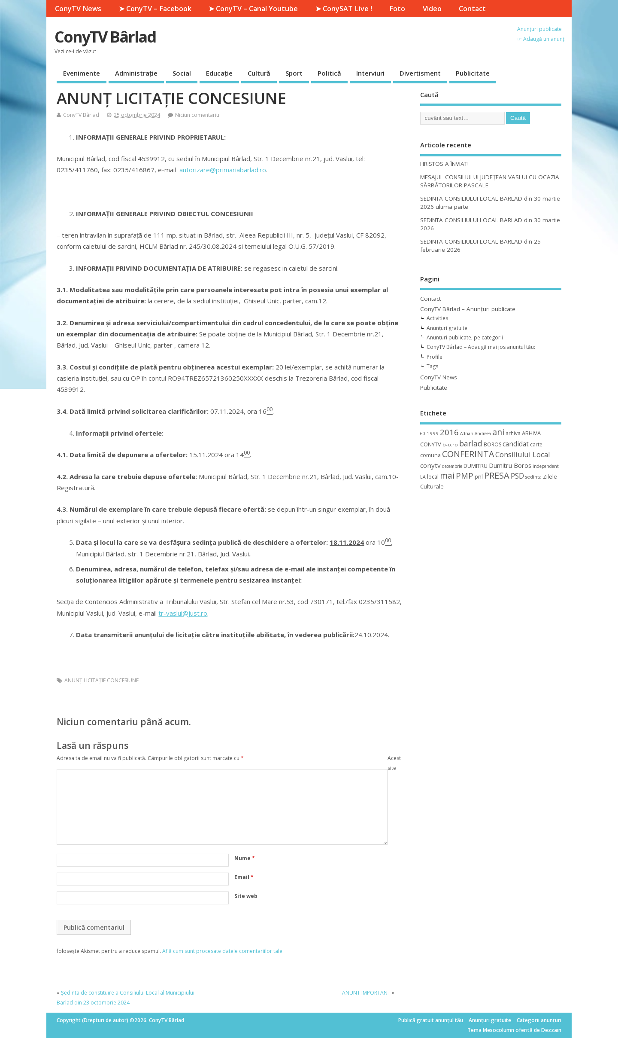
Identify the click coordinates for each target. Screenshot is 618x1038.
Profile (434, 356)
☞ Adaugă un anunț (540, 39)
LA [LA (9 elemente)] (423, 477)
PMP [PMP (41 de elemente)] (464, 475)
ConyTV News (78, 8)
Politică (329, 73)
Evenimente (81, 73)
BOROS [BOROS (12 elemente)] (492, 444)
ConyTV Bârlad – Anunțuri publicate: (468, 309)
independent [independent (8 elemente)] (546, 466)
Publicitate (473, 73)
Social (182, 73)
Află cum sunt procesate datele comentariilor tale (222, 951)
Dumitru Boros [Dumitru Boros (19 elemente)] (510, 465)
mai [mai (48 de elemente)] (447, 475)
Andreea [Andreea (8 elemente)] (483, 433)
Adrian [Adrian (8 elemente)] (466, 433)
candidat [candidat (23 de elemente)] (516, 444)
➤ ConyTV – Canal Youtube (253, 8)
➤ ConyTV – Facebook (155, 8)
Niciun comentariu (197, 115)
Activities (437, 318)
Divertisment (420, 73)
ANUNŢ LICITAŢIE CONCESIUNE (101, 680)
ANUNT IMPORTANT (366, 992)
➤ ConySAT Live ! (343, 8)
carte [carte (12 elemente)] (536, 444)
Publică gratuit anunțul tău (430, 1020)
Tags (432, 366)
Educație (219, 73)
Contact (472, 8)
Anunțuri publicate (539, 29)
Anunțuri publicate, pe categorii (465, 337)
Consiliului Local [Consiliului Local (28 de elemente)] (522, 454)
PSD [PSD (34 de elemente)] (517, 475)
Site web (246, 896)
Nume (244, 858)
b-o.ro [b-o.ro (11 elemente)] (450, 444)
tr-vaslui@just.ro (182, 613)
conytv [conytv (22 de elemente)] (430, 465)
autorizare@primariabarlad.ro (222, 169)
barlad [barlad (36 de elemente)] (470, 443)
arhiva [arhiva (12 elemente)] (513, 433)
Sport (294, 73)
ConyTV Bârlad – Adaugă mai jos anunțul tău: (481, 347)
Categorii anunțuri (539, 1020)
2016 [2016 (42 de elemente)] (449, 432)
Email (244, 877)
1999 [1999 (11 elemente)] (433, 433)
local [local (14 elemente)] (433, 476)
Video (432, 8)
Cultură (259, 73)
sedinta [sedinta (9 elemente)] (533, 477)
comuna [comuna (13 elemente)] (430, 455)
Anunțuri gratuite (447, 328)
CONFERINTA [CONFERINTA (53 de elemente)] (468, 454)
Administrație (136, 73)
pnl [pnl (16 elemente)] (479, 476)
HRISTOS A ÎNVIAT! (444, 164)
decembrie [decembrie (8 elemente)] (452, 466)
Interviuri (370, 73)
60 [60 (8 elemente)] (422, 433)
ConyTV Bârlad (105, 36)
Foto (397, 8)
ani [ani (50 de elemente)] (498, 432)
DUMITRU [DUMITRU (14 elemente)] (476, 466)
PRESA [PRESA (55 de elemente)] (496, 475)
